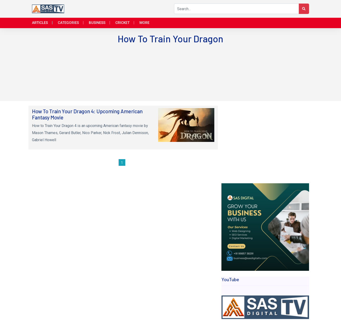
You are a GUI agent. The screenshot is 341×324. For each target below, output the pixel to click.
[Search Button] (304, 9)
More (144, 23)
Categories (68, 23)
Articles (40, 23)
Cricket (122, 23)
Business (97, 23)
